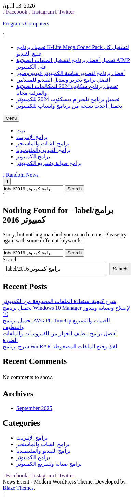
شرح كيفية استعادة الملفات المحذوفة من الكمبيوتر (59, 301)
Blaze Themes (18, 488)
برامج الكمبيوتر (33, 156)
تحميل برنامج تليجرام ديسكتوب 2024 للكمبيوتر (67, 99)
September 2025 (34, 408)
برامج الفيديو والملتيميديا (43, 150)
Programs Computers (26, 23)
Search (10, 259)
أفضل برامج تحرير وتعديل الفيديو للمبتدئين (63, 80)
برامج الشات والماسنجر (42, 143)
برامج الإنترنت (32, 137)
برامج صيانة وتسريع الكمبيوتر (49, 163)
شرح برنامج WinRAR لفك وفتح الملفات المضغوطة (60, 346)
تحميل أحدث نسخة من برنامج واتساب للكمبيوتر (69, 106)
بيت (20, 130)
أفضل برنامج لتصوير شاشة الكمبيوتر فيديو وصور (70, 73)
